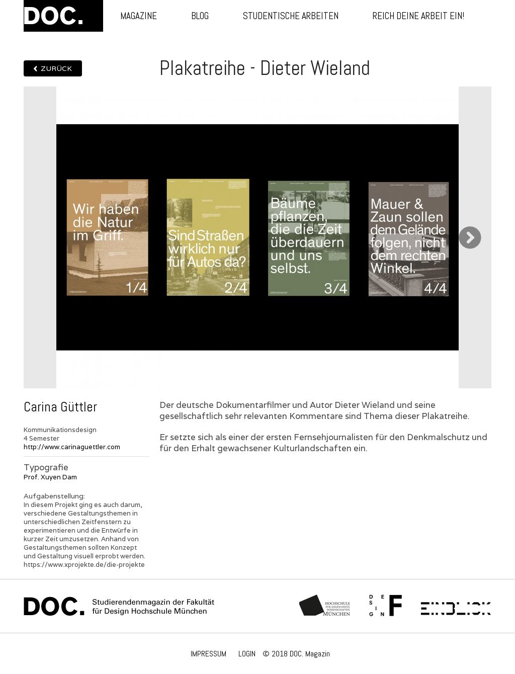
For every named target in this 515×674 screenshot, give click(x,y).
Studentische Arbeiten (290, 16)
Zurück (56, 68)
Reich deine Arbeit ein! (418, 16)
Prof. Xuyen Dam (50, 477)
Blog (200, 16)
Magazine (138, 16)
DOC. (63, 16)
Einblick (455, 606)
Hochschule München (325, 606)
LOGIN (246, 653)
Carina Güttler (60, 406)
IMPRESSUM (208, 653)
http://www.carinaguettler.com (72, 447)
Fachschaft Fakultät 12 (386, 606)
